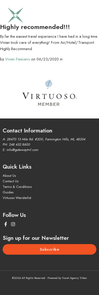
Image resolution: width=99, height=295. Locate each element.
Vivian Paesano (17, 59)
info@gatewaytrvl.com (22, 149)
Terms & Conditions (17, 186)
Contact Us (10, 181)
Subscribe (49, 249)
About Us (9, 175)
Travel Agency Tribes (74, 278)
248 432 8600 (19, 144)
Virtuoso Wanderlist (17, 197)
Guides (8, 192)
